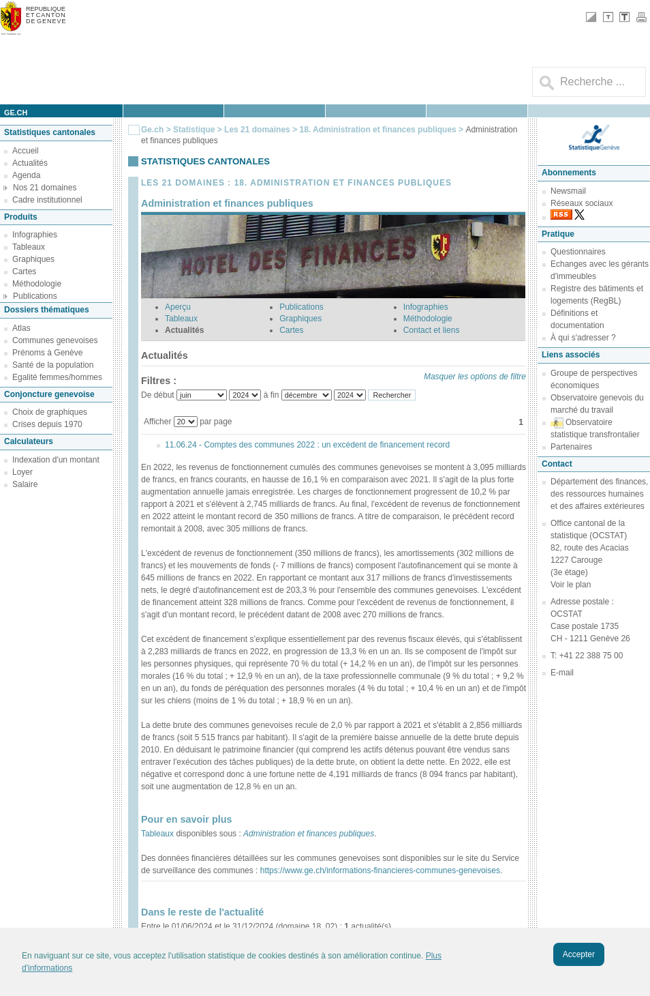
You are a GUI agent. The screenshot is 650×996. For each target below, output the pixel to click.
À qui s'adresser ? (583, 337)
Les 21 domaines (257, 129)
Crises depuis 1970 (47, 424)
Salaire (24, 484)
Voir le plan (571, 584)
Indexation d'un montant (55, 460)
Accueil (25, 151)
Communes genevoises (54, 340)
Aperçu (178, 307)
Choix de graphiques (49, 412)
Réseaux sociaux (582, 203)
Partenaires (571, 447)
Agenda (26, 175)
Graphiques (33, 259)
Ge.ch (152, 129)
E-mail (562, 672)
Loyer (22, 472)
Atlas (21, 328)
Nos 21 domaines (44, 187)
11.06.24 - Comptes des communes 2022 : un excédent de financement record (307, 445)
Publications (35, 296)
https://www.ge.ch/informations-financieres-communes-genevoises (379, 870)
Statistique (194, 129)
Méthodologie (36, 284)
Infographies (34, 234)
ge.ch (15, 112)
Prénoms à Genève (47, 352)
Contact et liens (431, 330)
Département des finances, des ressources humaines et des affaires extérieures (599, 494)
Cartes (24, 271)
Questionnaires (578, 252)
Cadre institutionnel (47, 200)
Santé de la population (52, 365)
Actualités (30, 163)
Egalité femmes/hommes (57, 377)
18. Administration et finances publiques (379, 129)
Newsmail (568, 191)
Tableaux (28, 247)
